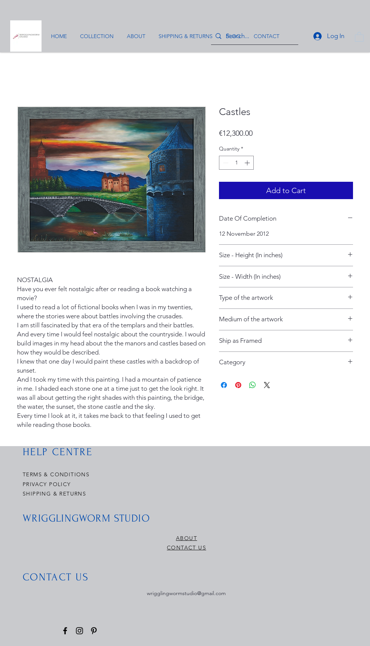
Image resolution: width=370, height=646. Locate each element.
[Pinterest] (94, 630)
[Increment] (248, 162)
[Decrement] (225, 162)
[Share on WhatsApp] (252, 385)
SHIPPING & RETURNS (54, 493)
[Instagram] (79, 630)
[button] (359, 36)
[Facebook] (65, 630)
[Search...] (254, 36)
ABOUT (186, 538)
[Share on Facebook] (223, 385)
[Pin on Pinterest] (238, 385)
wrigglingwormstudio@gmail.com (186, 593)
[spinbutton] (236, 162)
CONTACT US (186, 547)
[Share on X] (266, 385)
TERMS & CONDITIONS (56, 474)
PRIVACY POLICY (48, 484)
